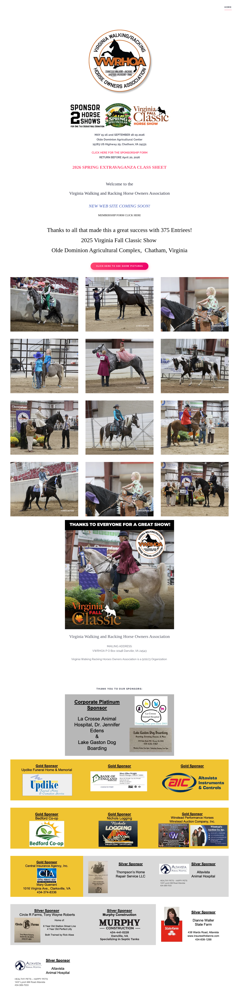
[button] (44, 304)
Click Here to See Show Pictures (119, 266)
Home (228, 7)
